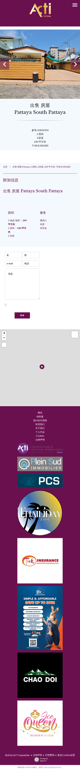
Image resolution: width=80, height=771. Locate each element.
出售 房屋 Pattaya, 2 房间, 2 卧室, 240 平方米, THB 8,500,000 (41, 166)
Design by (40, 759)
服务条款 (57, 767)
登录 (22, 315)
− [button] (4, 338)
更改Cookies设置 (66, 755)
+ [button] (4, 333)
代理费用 (49, 755)
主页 (5, 166)
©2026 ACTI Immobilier (17, 755)
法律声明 (37, 755)
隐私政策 (47, 767)
